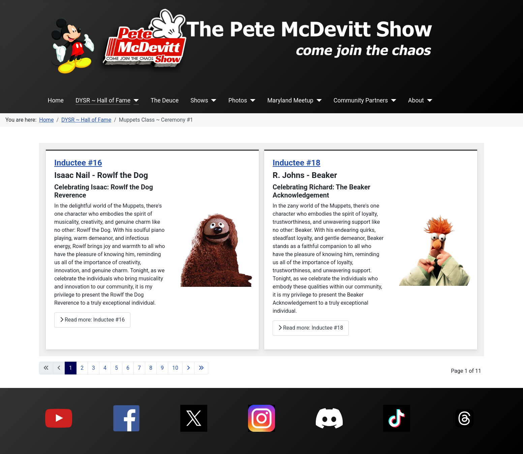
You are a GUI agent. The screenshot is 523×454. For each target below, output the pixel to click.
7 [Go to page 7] (139, 368)
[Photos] (251, 100)
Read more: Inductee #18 (310, 328)
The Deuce (165, 100)
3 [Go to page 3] (93, 368)
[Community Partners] (392, 100)
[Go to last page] (201, 368)
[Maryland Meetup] (317, 100)
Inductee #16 (78, 163)
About (416, 100)
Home (56, 100)
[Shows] (212, 100)
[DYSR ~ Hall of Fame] (134, 100)
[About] (428, 100)
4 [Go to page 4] (104, 368)
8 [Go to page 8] (150, 368)
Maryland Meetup (290, 100)
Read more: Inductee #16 (92, 319)
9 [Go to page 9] (162, 368)
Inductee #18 (296, 163)
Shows (199, 100)
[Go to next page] (188, 368)
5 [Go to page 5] (116, 368)
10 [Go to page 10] (175, 368)
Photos (237, 100)
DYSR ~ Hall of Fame (102, 100)
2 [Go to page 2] (82, 368)
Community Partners (361, 100)
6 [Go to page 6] (127, 368)
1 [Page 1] (70, 368)
